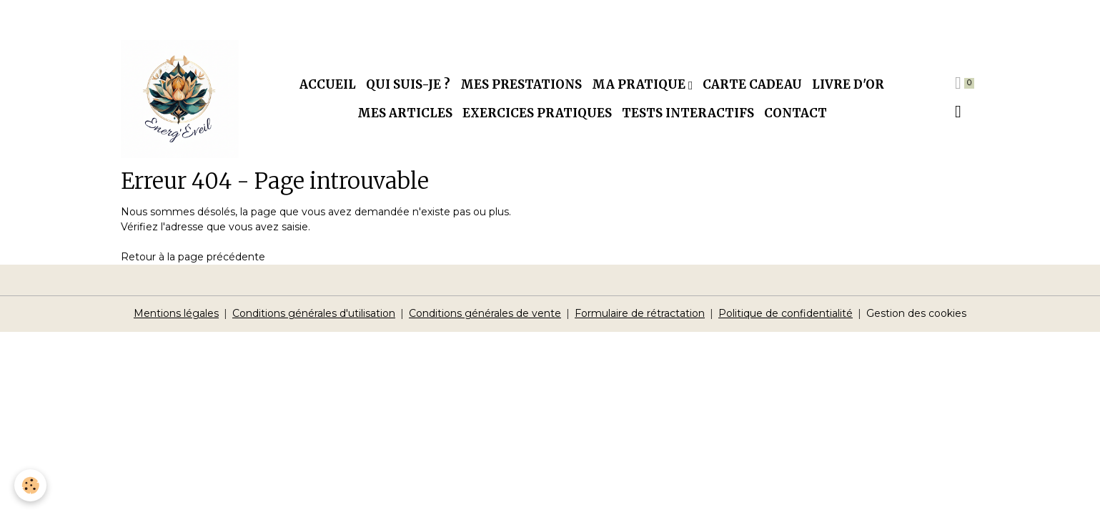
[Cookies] (30, 485)
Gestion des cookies (916, 313)
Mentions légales (176, 313)
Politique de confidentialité (785, 313)
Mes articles (404, 113)
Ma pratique (640, 84)
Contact (795, 113)
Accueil (327, 84)
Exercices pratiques (537, 113)
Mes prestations (521, 84)
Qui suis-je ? (408, 84)
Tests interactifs (688, 113)
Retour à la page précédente (193, 256)
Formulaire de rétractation (640, 313)
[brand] (180, 99)
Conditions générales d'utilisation (313, 313)
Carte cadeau (752, 84)
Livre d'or (848, 84)
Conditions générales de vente (485, 313)
